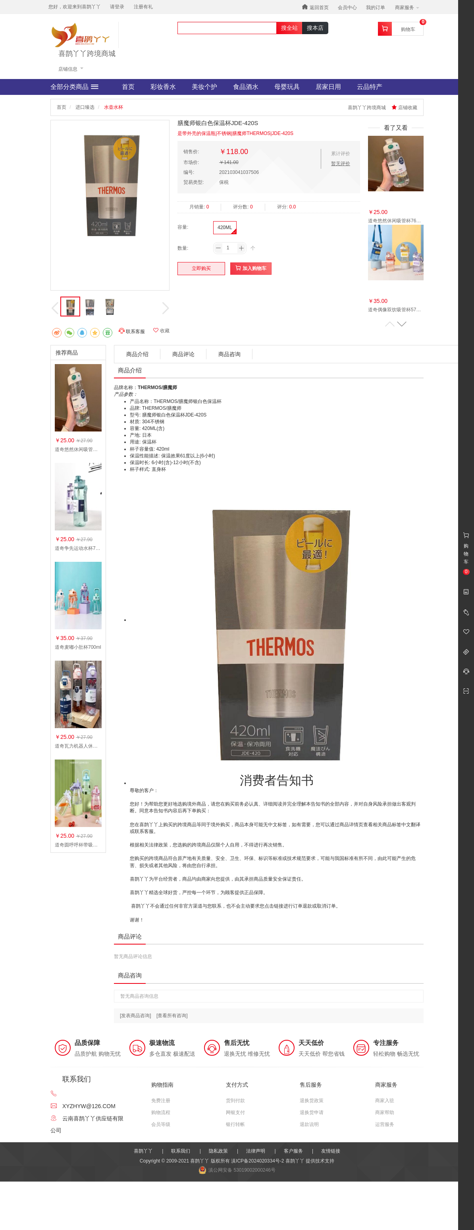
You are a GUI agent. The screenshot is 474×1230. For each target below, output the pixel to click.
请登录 (117, 7)
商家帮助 (384, 1112)
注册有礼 (143, 7)
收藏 (161, 331)
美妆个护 (204, 86)
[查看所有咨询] (172, 1015)
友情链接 (330, 1151)
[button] (402, 324)
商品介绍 (137, 354)
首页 (128, 86)
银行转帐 (235, 1124)
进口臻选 (84, 107)
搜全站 (289, 28)
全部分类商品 (74, 87)
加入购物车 (250, 268)
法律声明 (255, 1151)
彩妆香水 (163, 86)
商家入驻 (384, 1100)
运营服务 (384, 1124)
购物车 (408, 29)
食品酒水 (245, 86)
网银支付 (235, 1112)
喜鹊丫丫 (143, 1151)
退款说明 (309, 1124)
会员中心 (347, 7)
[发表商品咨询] (135, 1015)
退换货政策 (312, 1100)
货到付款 (235, 1100)
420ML (225, 227)
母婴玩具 (287, 86)
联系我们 (180, 1151)
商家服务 (407, 7)
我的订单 (375, 7)
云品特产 (369, 86)
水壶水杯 (113, 107)
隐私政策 (218, 1151)
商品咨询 (229, 354)
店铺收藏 (404, 107)
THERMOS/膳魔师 (157, 387)
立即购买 (201, 268)
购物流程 (160, 1112)
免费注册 (160, 1100)
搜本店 (315, 28)
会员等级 (160, 1124)
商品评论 (183, 354)
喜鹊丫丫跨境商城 (87, 54)
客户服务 (293, 1151)
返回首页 (315, 7)
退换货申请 (312, 1112)
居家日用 (328, 86)
